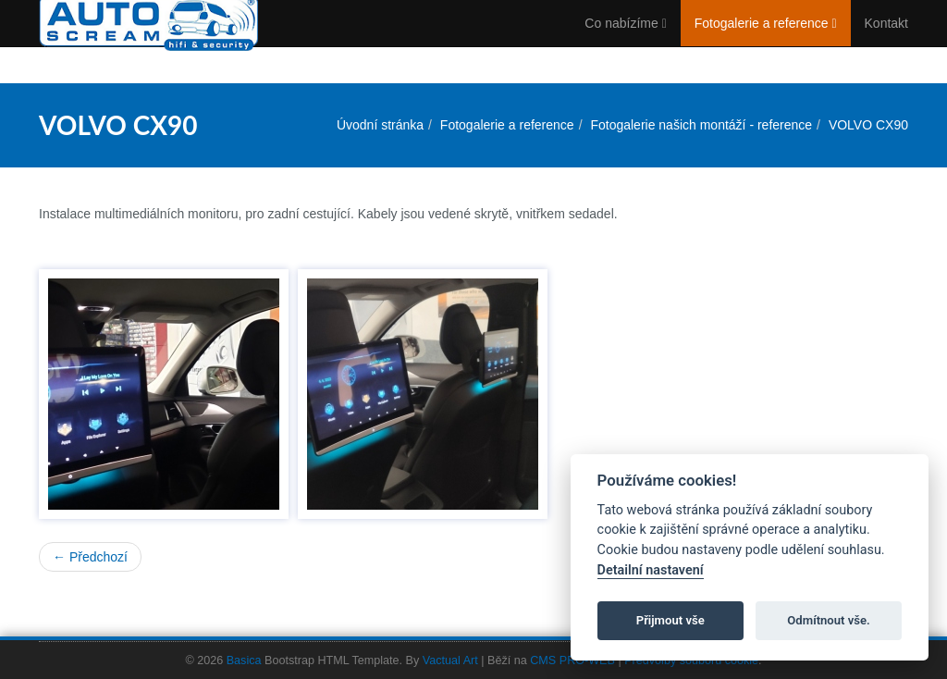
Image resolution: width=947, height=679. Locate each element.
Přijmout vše (670, 620)
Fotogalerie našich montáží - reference (701, 124)
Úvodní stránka (380, 124)
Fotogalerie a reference (766, 41)
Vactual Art (450, 660)
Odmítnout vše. (828, 620)
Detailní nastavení (650, 570)
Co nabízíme (625, 41)
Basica (244, 660)
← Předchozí (90, 556)
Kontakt (886, 41)
